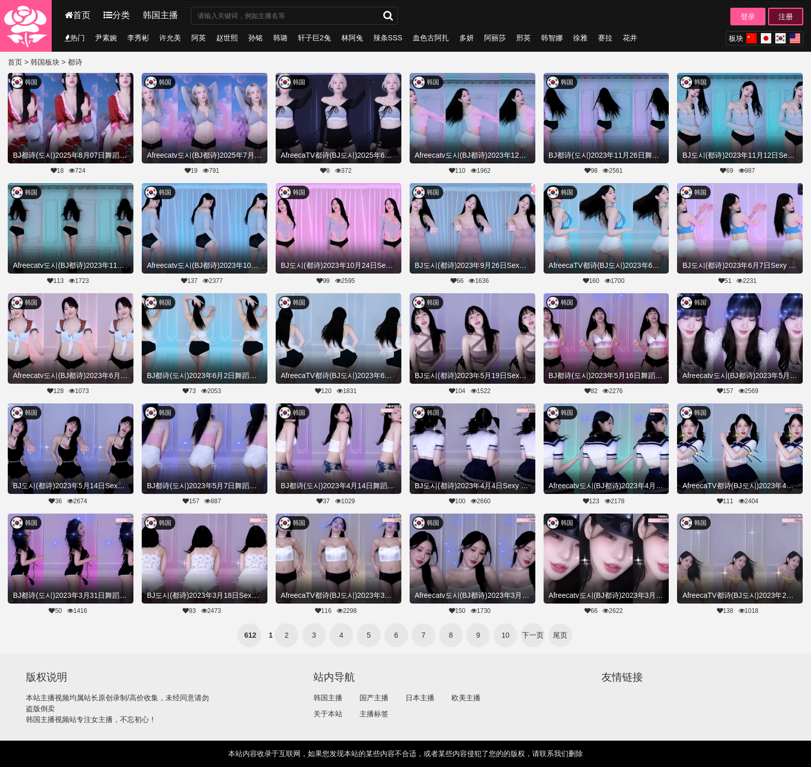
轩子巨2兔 (314, 38)
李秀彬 (138, 38)
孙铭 (255, 38)
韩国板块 (45, 62)
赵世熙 (227, 38)
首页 (78, 15)
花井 (630, 38)
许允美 (170, 38)
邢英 (523, 38)
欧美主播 (466, 698)
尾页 (560, 635)
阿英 (198, 38)
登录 (748, 16)
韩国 (31, 82)
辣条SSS (387, 38)
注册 (785, 16)
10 (506, 635)
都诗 (75, 62)
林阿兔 (352, 38)
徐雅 (580, 38)
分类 (116, 15)
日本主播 (420, 698)
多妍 (466, 38)
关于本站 (327, 714)
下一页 (533, 635)
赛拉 (605, 38)
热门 (75, 38)
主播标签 (373, 714)
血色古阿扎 (431, 38)
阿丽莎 (495, 38)
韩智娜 (552, 38)
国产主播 (373, 698)
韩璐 (280, 38)
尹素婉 (106, 38)
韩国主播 (160, 15)
